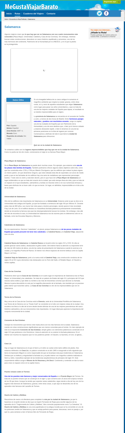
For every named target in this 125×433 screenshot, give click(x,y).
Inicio (9, 14)
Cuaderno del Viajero (33, 14)
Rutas (17, 14)
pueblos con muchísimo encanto (56, 121)
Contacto (51, 14)
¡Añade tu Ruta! (99, 32)
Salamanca (31, 19)
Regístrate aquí (110, 2)
